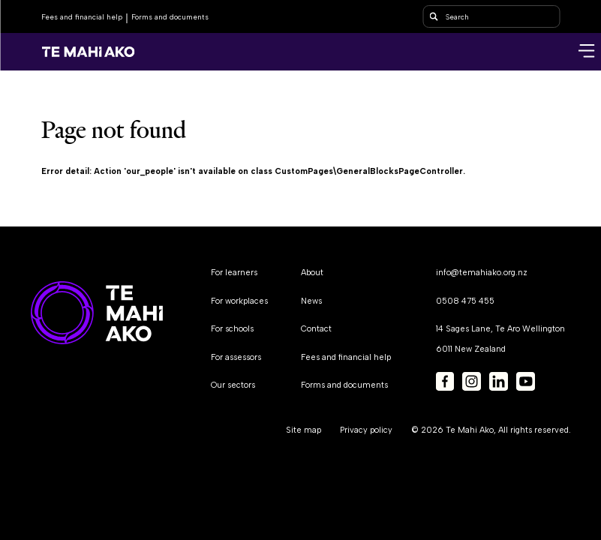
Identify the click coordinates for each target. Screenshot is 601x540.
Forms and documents (170, 17)
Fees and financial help (81, 17)
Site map (303, 430)
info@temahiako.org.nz (481, 273)
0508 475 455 (465, 301)
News (311, 301)
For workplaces (239, 301)
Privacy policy (366, 430)
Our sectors (233, 385)
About (312, 273)
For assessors (236, 357)
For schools (232, 329)
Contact (316, 329)
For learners (234, 273)
